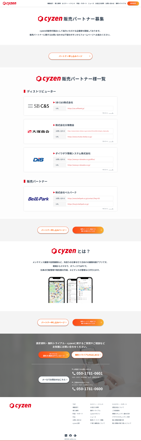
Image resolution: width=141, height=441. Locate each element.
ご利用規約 (116, 410)
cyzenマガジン (95, 414)
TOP (74, 404)
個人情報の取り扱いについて (121, 423)
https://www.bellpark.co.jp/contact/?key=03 (84, 198)
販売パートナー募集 (96, 420)
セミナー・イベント (68, 3)
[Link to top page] (9, 3)
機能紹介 (50, 3)
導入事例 (58, 3)
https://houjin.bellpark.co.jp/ (78, 204)
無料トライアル (121, 3)
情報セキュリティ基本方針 (121, 414)
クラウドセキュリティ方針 (121, 417)
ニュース (91, 3)
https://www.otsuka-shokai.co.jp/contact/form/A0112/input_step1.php (88, 131)
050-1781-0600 (89, 388)
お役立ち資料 (99, 3)
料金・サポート (82, 3)
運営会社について (118, 407)
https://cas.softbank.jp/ (76, 108)
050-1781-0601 (89, 373)
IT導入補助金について (97, 423)
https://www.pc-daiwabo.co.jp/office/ (81, 159)
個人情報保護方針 (118, 420)
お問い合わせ (110, 3)
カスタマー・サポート (119, 404)
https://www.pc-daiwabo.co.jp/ (79, 165)
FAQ (74, 417)
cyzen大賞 (76, 423)
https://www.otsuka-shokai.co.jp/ (80, 136)
